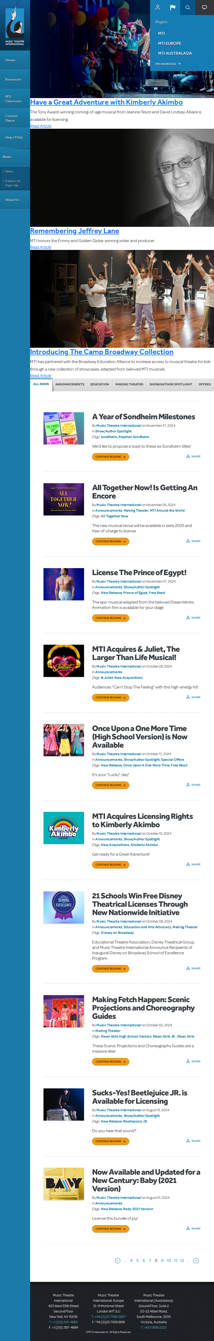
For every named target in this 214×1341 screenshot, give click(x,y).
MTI (161, 33)
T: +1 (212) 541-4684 (63, 1322)
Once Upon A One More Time (146, 765)
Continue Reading (109, 456)
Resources (13, 79)
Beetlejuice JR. (135, 1121)
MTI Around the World (167, 510)
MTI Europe (169, 43)
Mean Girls (185, 1036)
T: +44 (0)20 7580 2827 (108, 1317)
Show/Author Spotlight (171, 384)
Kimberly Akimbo (144, 844)
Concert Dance (11, 118)
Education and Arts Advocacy (147, 927)
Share (196, 456)
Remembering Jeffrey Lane (74, 230)
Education (99, 384)
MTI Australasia (175, 53)
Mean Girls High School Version (126, 1036)
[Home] (15, 25)
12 (182, 1260)
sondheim (109, 437)
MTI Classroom (13, 98)
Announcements (69, 384)
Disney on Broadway (117, 932)
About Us (12, 200)
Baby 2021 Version (138, 1209)
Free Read (157, 592)
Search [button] (187, 7)
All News (41, 384)
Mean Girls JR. (164, 1036)
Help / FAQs (14, 137)
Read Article (40, 126)
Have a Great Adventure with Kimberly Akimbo (106, 102)
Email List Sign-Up (13, 183)
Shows (10, 60)
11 (175, 1260)
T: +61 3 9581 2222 (154, 1327)
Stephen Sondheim (133, 437)
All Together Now (114, 516)
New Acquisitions (128, 677)
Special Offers (172, 759)
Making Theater (129, 384)
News (7, 157)
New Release (111, 592)
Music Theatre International (118, 425)
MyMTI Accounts (157, 7)
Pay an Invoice (165, 64)
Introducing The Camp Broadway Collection (101, 351)
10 (169, 1260)
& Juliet (107, 677)
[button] (172, 7)
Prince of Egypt (135, 592)
